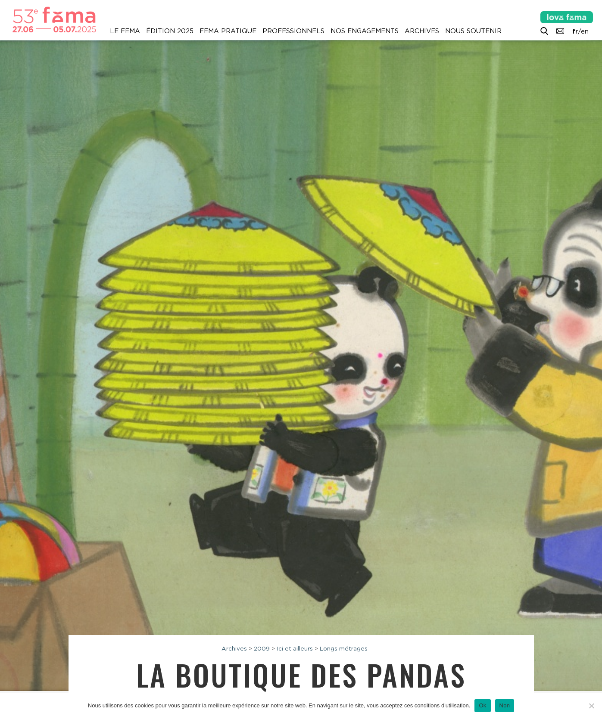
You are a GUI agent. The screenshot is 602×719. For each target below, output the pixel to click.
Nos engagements (365, 31)
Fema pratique (228, 31)
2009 (262, 648)
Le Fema (125, 31)
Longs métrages (344, 648)
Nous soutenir (473, 31)
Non (504, 705)
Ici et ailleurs (295, 648)
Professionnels (293, 31)
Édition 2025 (169, 31)
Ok (482, 705)
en (585, 31)
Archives (422, 31)
